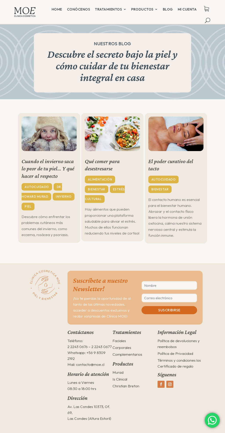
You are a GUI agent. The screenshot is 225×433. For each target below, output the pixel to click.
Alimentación (100, 179)
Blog (168, 9)
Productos (142, 9)
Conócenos (78, 9)
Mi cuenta (187, 9)
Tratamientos (108, 9)
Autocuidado (37, 187)
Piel (28, 207)
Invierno (63, 197)
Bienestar (96, 189)
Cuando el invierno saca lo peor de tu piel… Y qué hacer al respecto (48, 168)
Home (57, 9)
